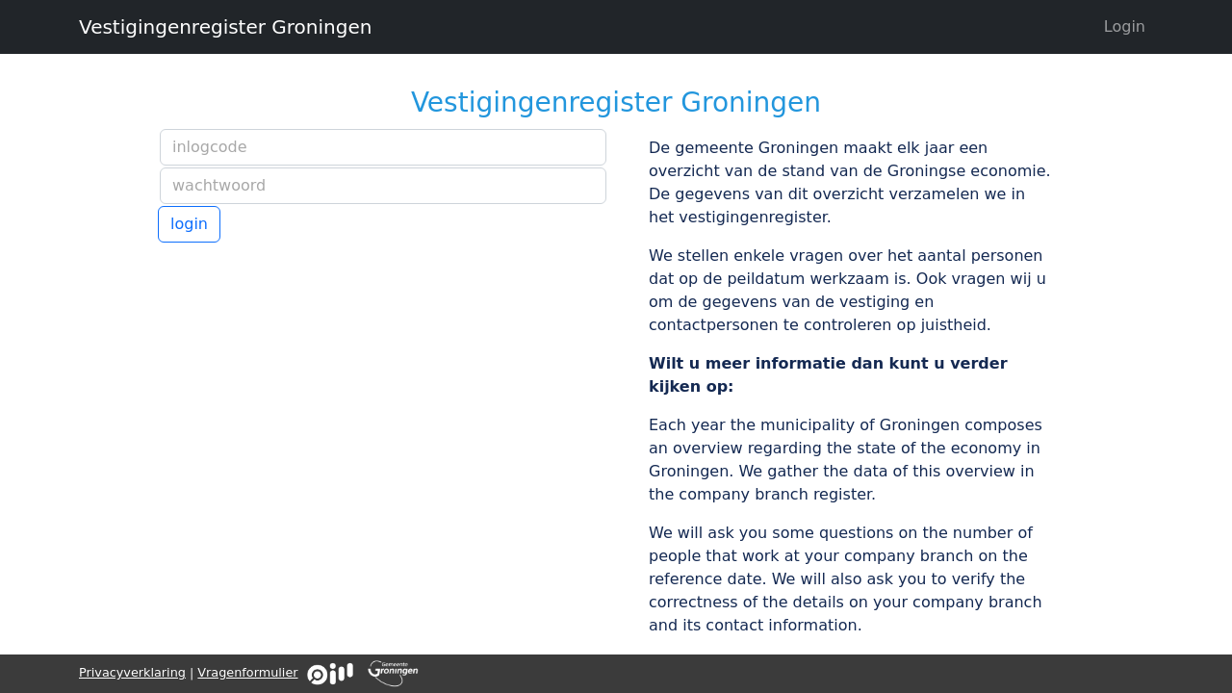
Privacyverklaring (132, 672)
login (189, 224)
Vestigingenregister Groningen (225, 26)
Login (1124, 26)
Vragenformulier (247, 672)
